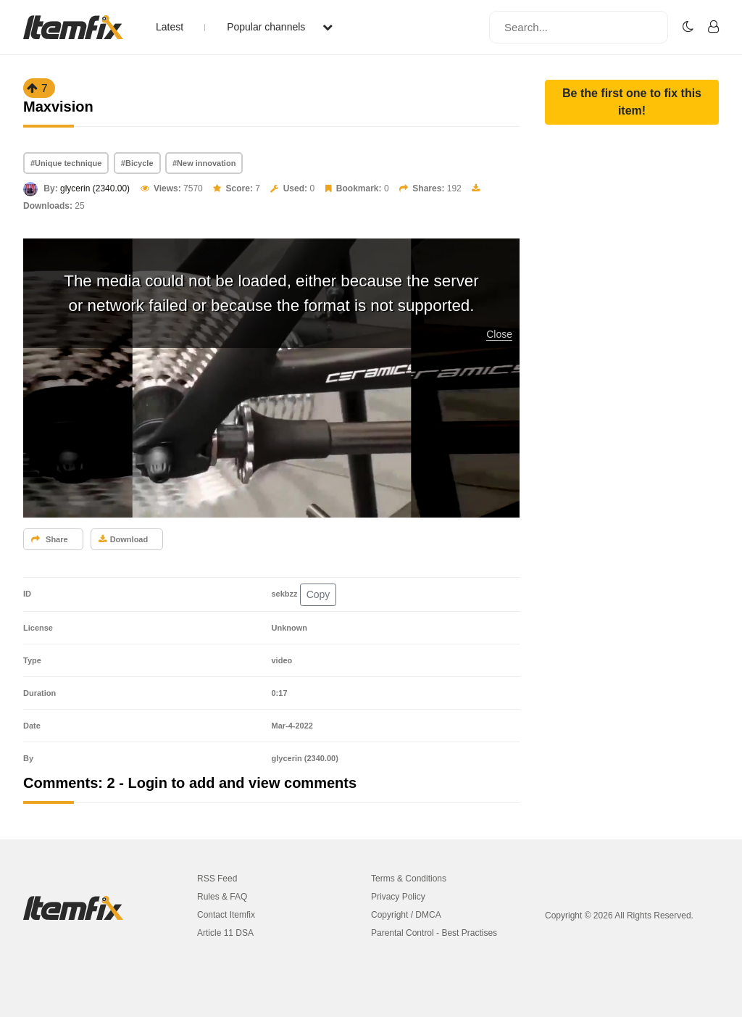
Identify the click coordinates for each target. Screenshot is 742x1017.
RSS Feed (217, 878)
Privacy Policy (398, 897)
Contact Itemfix (226, 915)
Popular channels (280, 27)
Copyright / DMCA (406, 915)
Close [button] (499, 334)
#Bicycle (137, 163)
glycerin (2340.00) (95, 188)
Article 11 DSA (225, 933)
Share (49, 539)
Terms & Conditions (408, 878)
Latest (169, 27)
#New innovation (203, 163)
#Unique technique (65, 163)
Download (124, 539)
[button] (632, 102)
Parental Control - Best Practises (434, 933)
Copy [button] (318, 594)
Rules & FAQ (222, 897)
